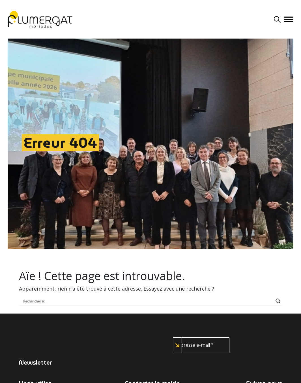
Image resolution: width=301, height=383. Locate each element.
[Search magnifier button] (278, 301)
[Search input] (148, 301)
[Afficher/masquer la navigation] (288, 19)
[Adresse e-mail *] (201, 345)
